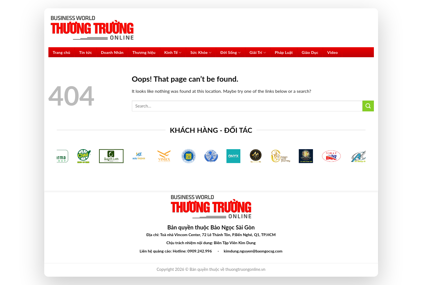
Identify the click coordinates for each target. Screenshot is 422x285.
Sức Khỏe (200, 52)
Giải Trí (258, 52)
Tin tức (85, 52)
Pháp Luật (284, 52)
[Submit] (368, 106)
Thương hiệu (144, 52)
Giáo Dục (310, 52)
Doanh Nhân (112, 52)
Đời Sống (230, 52)
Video (332, 52)
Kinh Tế (173, 52)
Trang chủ (61, 52)
